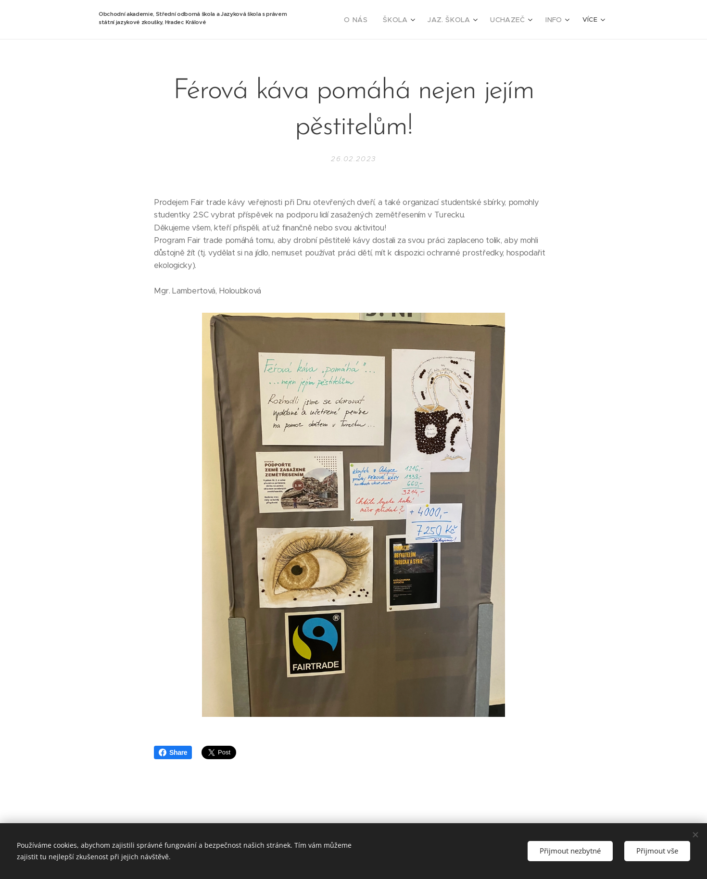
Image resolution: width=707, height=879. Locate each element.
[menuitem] (371, 20)
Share (173, 752)
